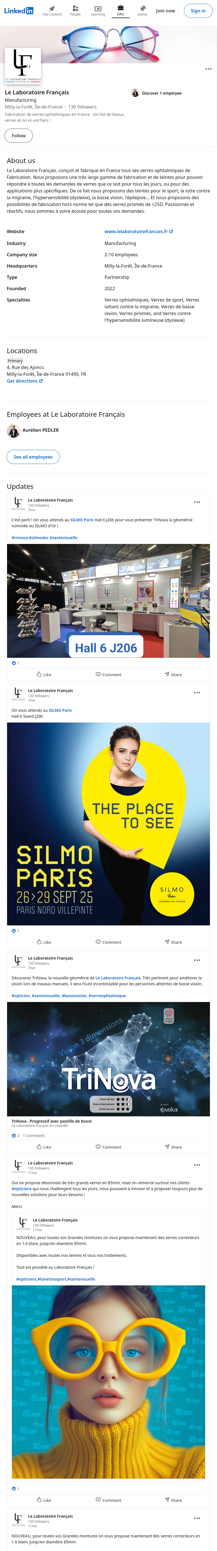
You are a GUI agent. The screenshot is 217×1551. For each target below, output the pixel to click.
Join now (165, 11)
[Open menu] (208, 69)
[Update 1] (108, 587)
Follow (19, 136)
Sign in (198, 11)
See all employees (33, 457)
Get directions (25, 381)
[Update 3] (108, 1052)
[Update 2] (108, 816)
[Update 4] (108, 1331)
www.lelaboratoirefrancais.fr (139, 231)
